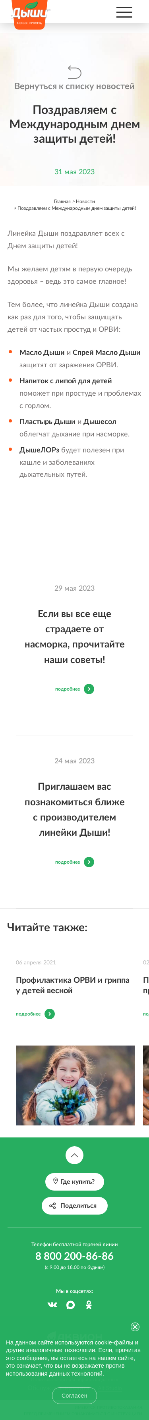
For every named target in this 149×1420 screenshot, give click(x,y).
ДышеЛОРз (39, 450)
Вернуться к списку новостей (74, 86)
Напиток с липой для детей (65, 381)
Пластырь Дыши (47, 422)
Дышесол (99, 422)
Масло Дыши (42, 352)
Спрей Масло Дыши (107, 352)
